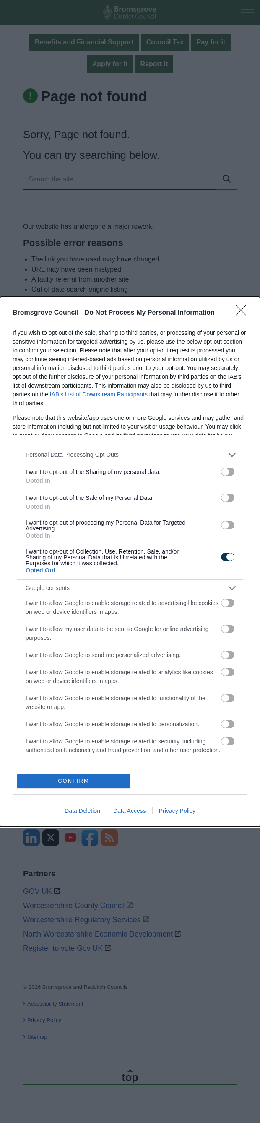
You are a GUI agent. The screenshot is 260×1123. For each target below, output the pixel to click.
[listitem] (130, 454)
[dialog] (130, 562)
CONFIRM (73, 781)
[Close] (244, 313)
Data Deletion (82, 810)
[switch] (227, 472)
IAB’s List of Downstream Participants (99, 394)
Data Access (129, 810)
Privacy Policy (177, 810)
